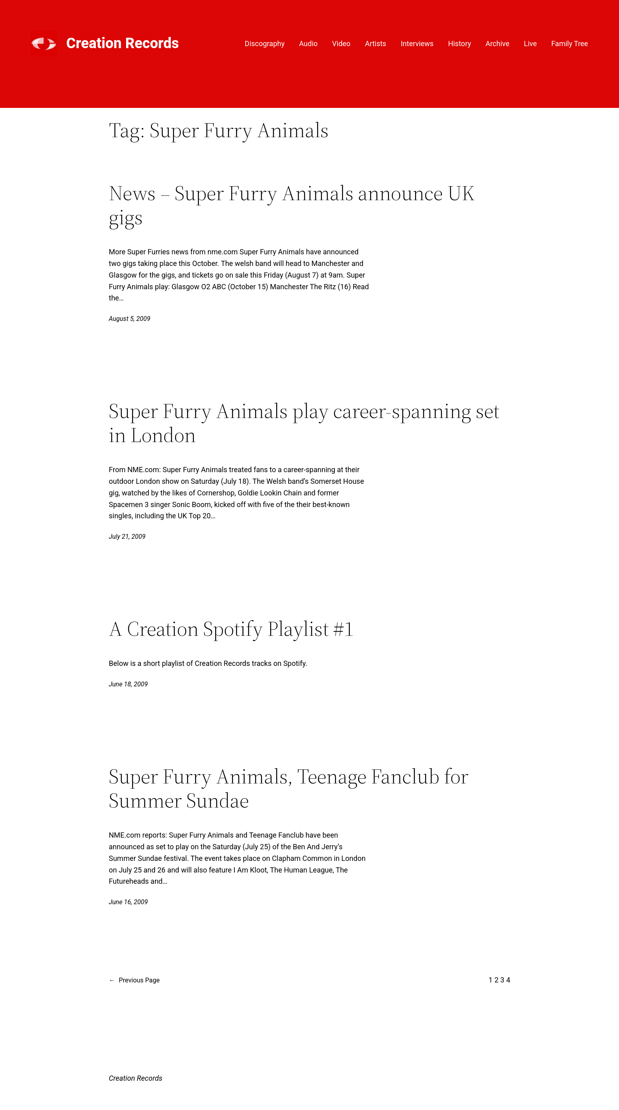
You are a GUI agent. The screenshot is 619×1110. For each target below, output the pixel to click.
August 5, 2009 (129, 319)
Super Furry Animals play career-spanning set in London (304, 423)
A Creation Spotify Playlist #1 (231, 629)
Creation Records (122, 43)
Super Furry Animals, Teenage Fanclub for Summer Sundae (288, 788)
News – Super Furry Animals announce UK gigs (292, 205)
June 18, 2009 (128, 684)
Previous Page (134, 980)
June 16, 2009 (128, 902)
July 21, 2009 (127, 536)
